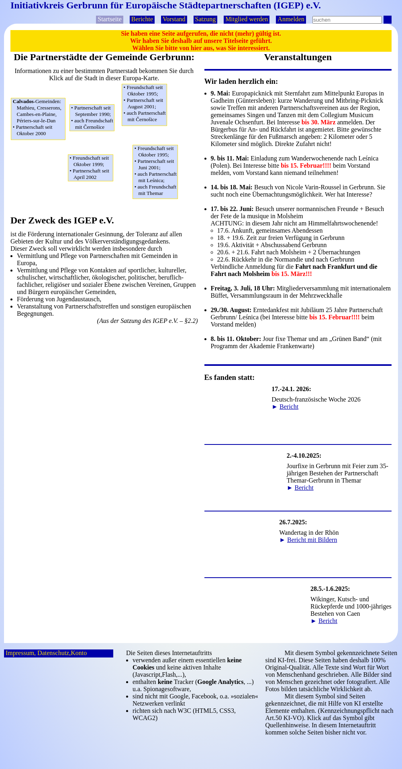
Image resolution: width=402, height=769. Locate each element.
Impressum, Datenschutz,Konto (46, 652)
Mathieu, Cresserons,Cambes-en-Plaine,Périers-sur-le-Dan (39, 117)
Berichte (142, 19)
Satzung (205, 19)
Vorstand (174, 19)
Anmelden (291, 19)
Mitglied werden (246, 19)
